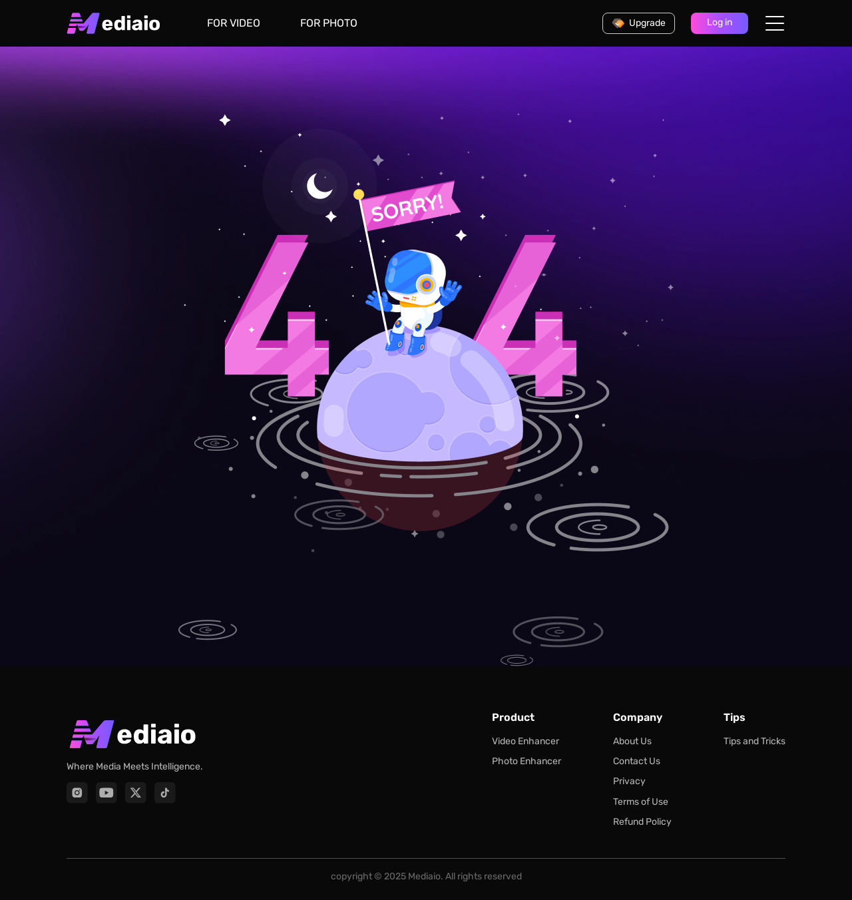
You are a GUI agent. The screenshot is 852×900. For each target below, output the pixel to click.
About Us (632, 741)
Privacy (629, 781)
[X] (135, 792)
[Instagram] (77, 792)
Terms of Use (640, 801)
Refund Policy (642, 821)
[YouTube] (106, 792)
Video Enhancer (525, 741)
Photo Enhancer (526, 761)
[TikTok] (165, 792)
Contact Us (636, 761)
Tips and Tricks (754, 741)
